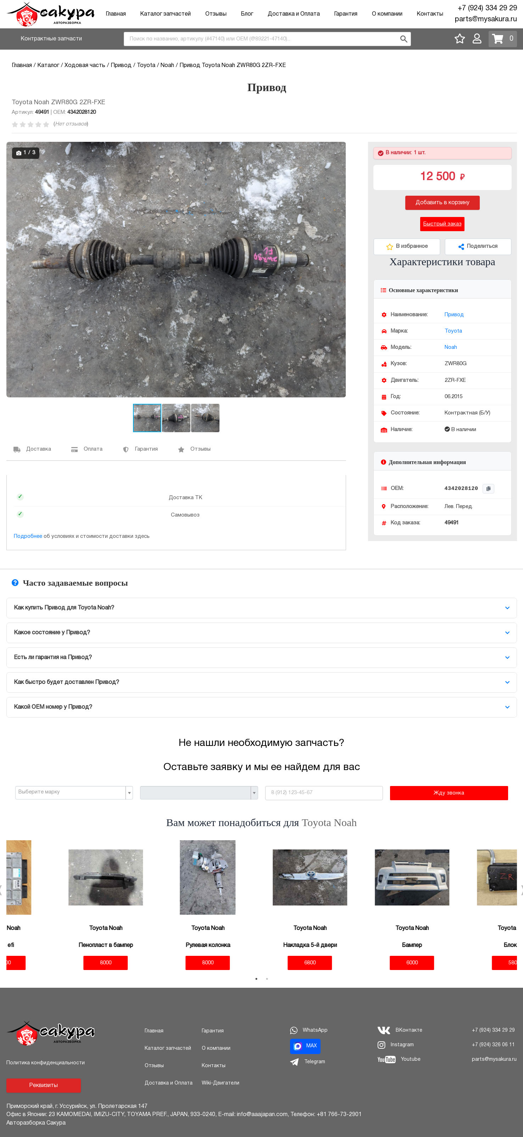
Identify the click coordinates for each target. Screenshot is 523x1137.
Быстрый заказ (442, 224)
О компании (387, 14)
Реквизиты (43, 1085)
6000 (363, 962)
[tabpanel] (57, 905)
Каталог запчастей (165, 14)
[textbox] (71, 792)
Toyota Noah (329, 822)
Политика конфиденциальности (45, 1063)
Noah (451, 347)
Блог (247, 14)
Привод (454, 314)
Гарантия (345, 14)
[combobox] (267, 39)
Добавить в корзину (442, 202)
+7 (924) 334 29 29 (487, 8)
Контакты (430, 14)
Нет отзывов (71, 124)
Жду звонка (449, 793)
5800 (466, 962)
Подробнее (28, 536)
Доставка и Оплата (294, 14)
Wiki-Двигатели (220, 1083)
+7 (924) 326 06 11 (493, 1045)
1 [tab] (256, 978)
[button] (339, 148)
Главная (116, 14)
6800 (261, 962)
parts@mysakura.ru (486, 19)
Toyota (453, 331)
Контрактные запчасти (51, 39)
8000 (57, 962)
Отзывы (216, 14)
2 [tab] (267, 978)
